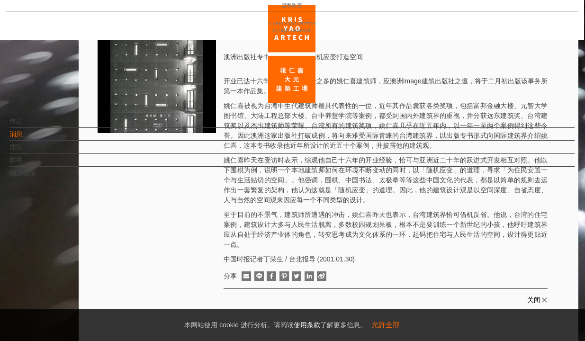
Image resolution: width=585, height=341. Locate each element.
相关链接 (38, 177)
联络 (31, 164)
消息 (31, 139)
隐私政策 (49, 306)
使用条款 (307, 325)
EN (65, 278)
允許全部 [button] (385, 325)
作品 (31, 125)
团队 (31, 151)
